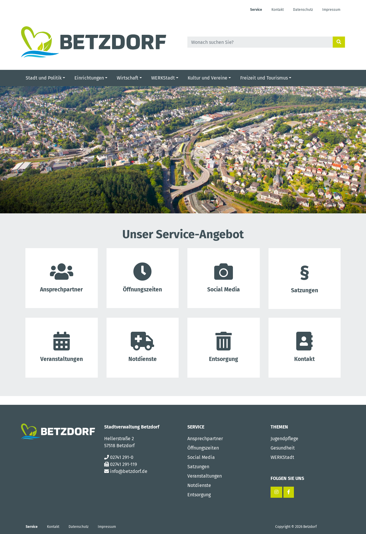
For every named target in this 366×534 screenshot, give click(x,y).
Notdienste (143, 347)
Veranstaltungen (204, 476)
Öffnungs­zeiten (143, 277)
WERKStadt (282, 457)
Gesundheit (283, 448)
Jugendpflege (284, 438)
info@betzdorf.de (128, 471)
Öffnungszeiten (203, 448)
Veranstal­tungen (61, 347)
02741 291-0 (121, 457)
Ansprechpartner (205, 438)
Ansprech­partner (61, 277)
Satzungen (305, 278)
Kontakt (305, 347)
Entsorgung (223, 347)
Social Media (223, 277)
